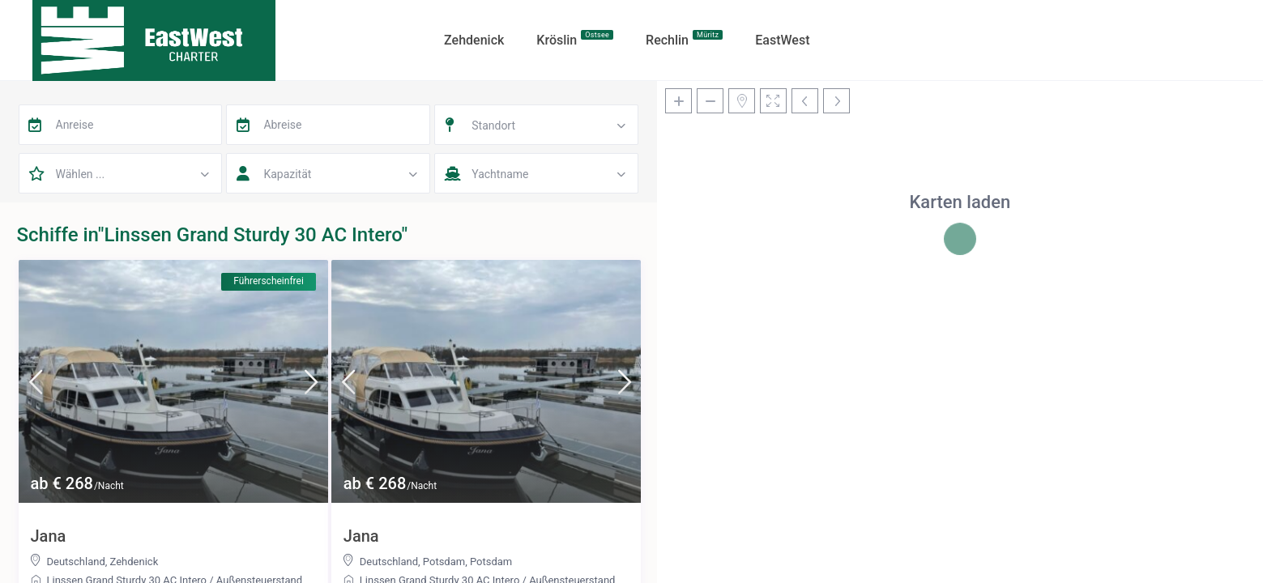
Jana (48, 536)
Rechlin (684, 39)
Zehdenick (134, 561)
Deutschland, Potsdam (412, 561)
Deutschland (76, 561)
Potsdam (491, 561)
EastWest (782, 40)
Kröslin (574, 39)
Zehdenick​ (474, 40)
